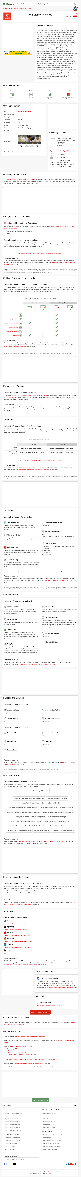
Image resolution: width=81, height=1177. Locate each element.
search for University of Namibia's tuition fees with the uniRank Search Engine (41, 460)
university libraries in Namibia (49, 1059)
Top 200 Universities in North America (15, 1116)
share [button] (74, 18)
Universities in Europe (11, 1143)
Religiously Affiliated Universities (51, 1146)
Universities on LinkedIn (49, 1127)
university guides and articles (18, 1046)
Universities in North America (12, 1137)
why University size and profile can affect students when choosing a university (32, 664)
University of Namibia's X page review (15, 929)
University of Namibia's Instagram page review (18, 941)
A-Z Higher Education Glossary (48, 1067)
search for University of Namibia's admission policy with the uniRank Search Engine (41, 571)
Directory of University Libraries (51, 1143)
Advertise (37, 1171)
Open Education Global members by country (63, 987)
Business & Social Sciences (13, 323)
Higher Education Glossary (50, 1149)
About (20, 1171)
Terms (42, 1171)
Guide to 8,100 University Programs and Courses (21, 1049)
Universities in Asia (10, 1149)
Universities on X (47, 1116)
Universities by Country (38, 4)
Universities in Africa (10, 1146)
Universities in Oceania (11, 1152)
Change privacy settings (56, 1171)
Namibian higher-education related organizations (23, 1059)
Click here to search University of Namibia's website (19, 179)
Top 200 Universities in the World (13, 1113)
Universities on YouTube (49, 1121)
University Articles (47, 1137)
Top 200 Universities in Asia (12, 1127)
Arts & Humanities (15, 315)
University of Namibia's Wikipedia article (49, 1006)
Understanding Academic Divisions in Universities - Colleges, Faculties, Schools (41, 841)
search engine (13, 397)
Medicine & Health (15, 327)
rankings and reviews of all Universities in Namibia (30, 1036)
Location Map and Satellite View (66, 151)
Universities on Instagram (49, 1119)
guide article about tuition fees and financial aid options (33, 469)
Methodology (26, 1171)
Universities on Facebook (49, 1113)
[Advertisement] (17, 36)
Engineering (17, 335)
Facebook (8, 1164)
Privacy (47, 1171)
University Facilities (67, 762)
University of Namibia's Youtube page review (17, 935)
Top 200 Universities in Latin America (15, 1119)
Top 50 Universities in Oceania (13, 1130)
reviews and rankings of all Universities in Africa (29, 1063)
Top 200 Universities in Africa (12, 1124)
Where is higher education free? (16, 1051)
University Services (9, 764)
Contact (32, 1171)
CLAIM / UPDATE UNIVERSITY (40, 1012)
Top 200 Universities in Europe (13, 1121)
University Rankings (23, 4)
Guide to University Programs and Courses (32, 407)
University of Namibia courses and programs (34, 395)
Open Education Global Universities (14, 1159)
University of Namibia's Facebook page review (17, 924)
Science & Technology (14, 331)
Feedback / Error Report (40, 1100)
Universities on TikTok (48, 1124)
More (48, 4)
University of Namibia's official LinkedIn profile (17, 947)
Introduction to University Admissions (55, 580)
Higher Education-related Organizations (53, 1140)
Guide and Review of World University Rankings (21, 1055)
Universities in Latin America (12, 1140)
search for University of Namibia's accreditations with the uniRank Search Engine (41, 253)
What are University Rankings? (16, 1053)
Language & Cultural (15, 319)
